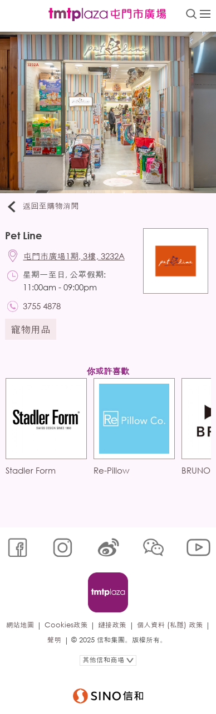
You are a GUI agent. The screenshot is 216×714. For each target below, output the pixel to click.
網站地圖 (20, 625)
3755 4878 (42, 305)
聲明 (54, 640)
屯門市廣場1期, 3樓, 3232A (74, 256)
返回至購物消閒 (42, 206)
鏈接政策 (112, 625)
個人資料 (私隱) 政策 (170, 625)
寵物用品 (31, 329)
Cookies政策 (66, 625)
